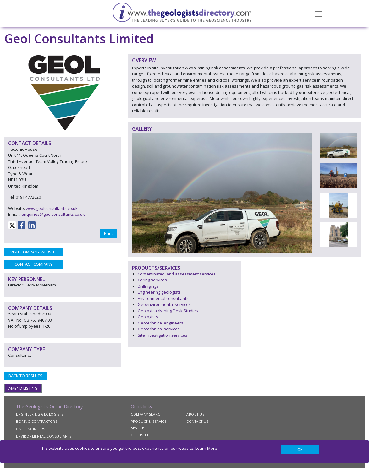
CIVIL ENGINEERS (30, 429)
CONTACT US (197, 421)
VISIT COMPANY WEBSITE (33, 252)
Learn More (206, 448)
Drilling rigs (148, 286)
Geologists (148, 316)
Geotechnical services (159, 329)
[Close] (300, 449)
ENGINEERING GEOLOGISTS (39, 414)
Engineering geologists (159, 292)
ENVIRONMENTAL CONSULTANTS (44, 436)
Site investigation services (162, 335)
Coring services (152, 280)
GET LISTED (140, 435)
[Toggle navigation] (318, 13)
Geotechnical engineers (160, 323)
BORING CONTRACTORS (36, 421)
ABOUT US (195, 414)
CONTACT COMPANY (33, 264)
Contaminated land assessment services (177, 274)
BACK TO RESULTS (25, 375)
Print (108, 233)
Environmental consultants (163, 298)
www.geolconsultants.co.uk (52, 208)
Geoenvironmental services (164, 304)
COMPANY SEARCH (147, 414)
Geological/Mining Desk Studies (168, 310)
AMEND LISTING (23, 388)
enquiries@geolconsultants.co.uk (53, 214)
